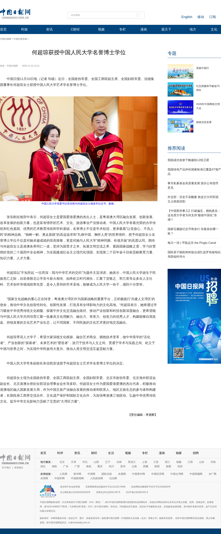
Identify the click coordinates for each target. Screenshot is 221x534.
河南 (213, 461)
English (186, 17)
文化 (214, 29)
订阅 (212, 17)
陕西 (157, 466)
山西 (96, 461)
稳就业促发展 (204, 122)
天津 (73, 461)
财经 (94, 453)
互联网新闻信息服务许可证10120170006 (105, 486)
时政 (24, 29)
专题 (172, 53)
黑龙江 (132, 461)
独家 (179, 453)
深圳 (180, 466)
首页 (3, 29)
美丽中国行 (202, 68)
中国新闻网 (77, 478)
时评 (60, 453)
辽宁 (107, 461)
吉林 (119, 461)
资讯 (49, 29)
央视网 (122, 473)
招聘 (196, 453)
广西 (77, 466)
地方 (193, 29)
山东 (201, 461)
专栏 (122, 29)
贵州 (122, 466)
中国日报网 (5, 39)
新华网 (77, 473)
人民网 (63, 473)
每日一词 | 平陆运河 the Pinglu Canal (192, 242)
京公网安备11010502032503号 (75, 492)
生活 (111, 453)
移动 (200, 17)
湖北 (42, 466)
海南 (88, 466)
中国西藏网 (196, 473)
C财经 (75, 29)
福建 (178, 461)
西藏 (145, 466)
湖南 (54, 466)
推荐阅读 (176, 148)
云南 (134, 466)
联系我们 (18, 467)
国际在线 (106, 473)
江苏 (156, 461)
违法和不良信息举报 (70, 486)
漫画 (143, 29)
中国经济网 (157, 473)
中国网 (91, 473)
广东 (65, 466)
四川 (111, 466)
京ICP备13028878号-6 (137, 492)
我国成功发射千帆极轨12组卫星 (188, 160)
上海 (144, 461)
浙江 (167, 461)
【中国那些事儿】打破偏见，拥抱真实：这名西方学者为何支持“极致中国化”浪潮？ (194, 215)
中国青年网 (138, 473)
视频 (101, 29)
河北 (84, 461)
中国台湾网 (176, 473)
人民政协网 (96, 478)
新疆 (168, 466)
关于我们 (6, 467)
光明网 (44, 478)
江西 (190, 461)
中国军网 (59, 478)
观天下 (166, 29)
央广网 (212, 473)
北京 (62, 461)
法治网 (113, 478)
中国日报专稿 (20, 39)
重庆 (100, 466)
